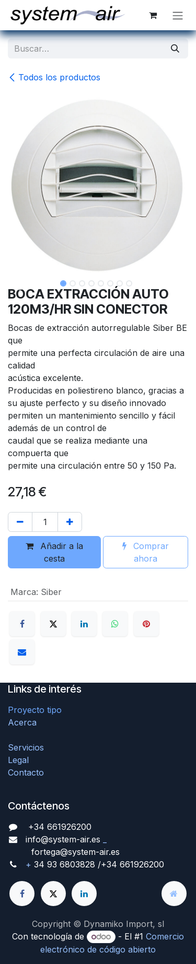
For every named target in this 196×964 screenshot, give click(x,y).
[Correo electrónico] (21, 651)
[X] (53, 623)
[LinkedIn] (84, 623)
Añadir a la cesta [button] (54, 552)
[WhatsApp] (115, 623)
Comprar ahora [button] (145, 552)
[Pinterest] (146, 623)
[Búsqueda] (175, 48)
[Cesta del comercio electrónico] (152, 15)
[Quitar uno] (20, 522)
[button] (17, 284)
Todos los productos (54, 77)
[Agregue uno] (69, 522)
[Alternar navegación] (177, 15)
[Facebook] (21, 623)
